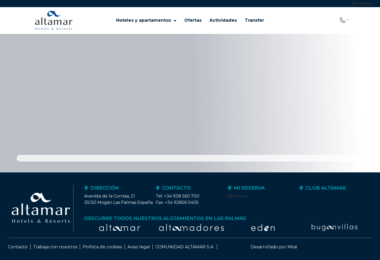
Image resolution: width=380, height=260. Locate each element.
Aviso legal (139, 246)
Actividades (223, 20)
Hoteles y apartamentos (146, 20)
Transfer (254, 20)
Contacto (18, 246)
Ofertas (193, 20)
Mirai (292, 246)
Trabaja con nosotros (55, 246)
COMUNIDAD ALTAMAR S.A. (184, 246)
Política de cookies (102, 246)
